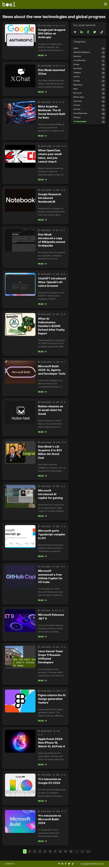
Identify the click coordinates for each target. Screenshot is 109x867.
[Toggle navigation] (106, 4)
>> (88, 851)
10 (71, 851)
